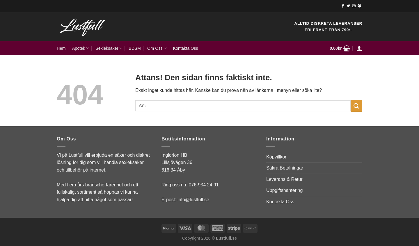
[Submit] (356, 105)
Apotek (80, 48)
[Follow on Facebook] (343, 6)
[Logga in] (359, 48)
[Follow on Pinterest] (359, 6)
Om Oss (156, 48)
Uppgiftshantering (284, 190)
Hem (61, 48)
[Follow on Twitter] (348, 6)
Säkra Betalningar (284, 167)
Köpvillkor (276, 156)
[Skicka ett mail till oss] (354, 6)
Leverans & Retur (284, 179)
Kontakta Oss (185, 48)
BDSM (135, 48)
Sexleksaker (108, 48)
